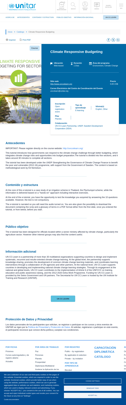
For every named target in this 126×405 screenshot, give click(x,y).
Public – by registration (73, 351)
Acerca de (10, 17)
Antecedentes (23, 17)
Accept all (92, 396)
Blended (68, 369)
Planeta (38, 358)
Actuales (9, 361)
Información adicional (84, 17)
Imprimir (12, 40)
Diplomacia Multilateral (43, 365)
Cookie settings (93, 381)
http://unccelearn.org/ (73, 148)
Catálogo (20, 32)
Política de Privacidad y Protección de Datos (49, 327)
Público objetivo (63, 17)
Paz (36, 351)
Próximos (9, 351)
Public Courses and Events (104, 358)
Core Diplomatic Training (103, 365)
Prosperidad (39, 361)
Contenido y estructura (43, 17)
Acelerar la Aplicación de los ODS (47, 368)
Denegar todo (93, 388)
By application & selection (74, 355)
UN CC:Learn (109, 17)
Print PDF (26, 40)
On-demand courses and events (105, 368)
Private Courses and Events (104, 362)
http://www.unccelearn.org (61, 84)
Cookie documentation (11, 399)
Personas (38, 355)
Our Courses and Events (103, 355)
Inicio (10, 32)
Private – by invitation (72, 358)
